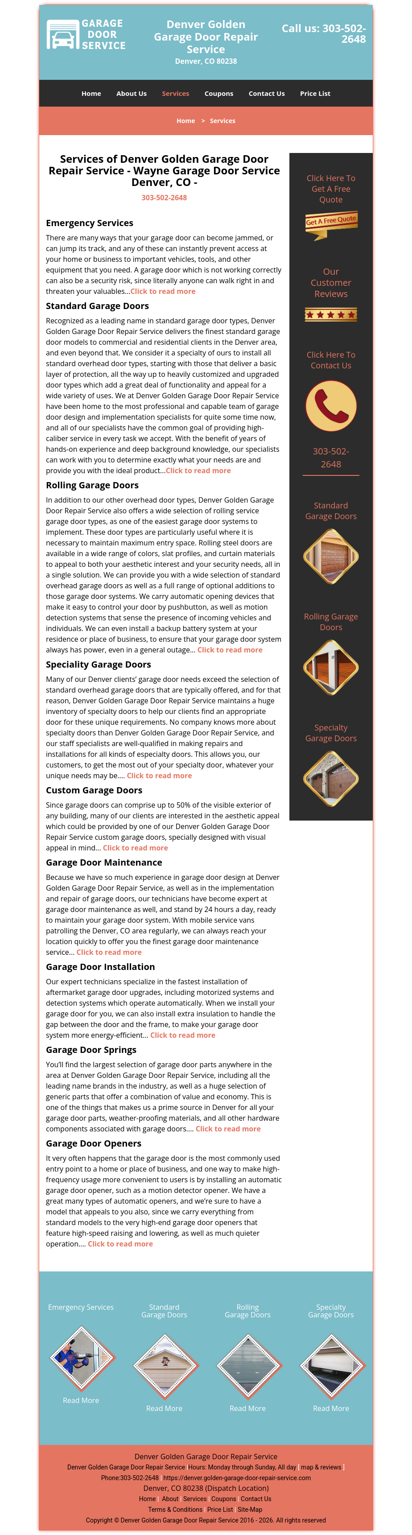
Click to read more (162, 291)
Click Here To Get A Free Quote (331, 189)
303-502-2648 (344, 33)
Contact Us (267, 93)
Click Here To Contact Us (331, 360)
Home (91, 93)
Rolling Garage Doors (331, 621)
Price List (315, 93)
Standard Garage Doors (331, 510)
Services (176, 93)
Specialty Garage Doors (331, 732)
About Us (131, 93)
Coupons (219, 93)
